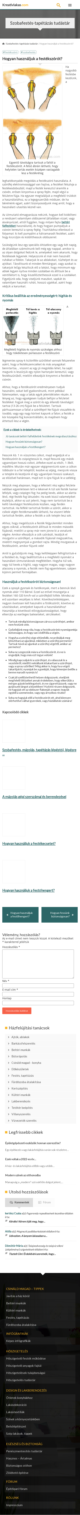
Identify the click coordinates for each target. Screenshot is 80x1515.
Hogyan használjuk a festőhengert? (25, 447)
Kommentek (21, 1202)
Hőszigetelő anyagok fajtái (23, 1365)
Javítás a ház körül (18, 1296)
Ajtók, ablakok (20, 1037)
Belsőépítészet (16, 1426)
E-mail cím (10, 989)
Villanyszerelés (20, 1114)
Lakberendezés (20, 1101)
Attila (8, 1231)
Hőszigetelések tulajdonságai (25, 1373)
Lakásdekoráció (16, 1405)
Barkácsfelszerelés (23, 1043)
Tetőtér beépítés (22, 1107)
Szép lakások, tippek (19, 1433)
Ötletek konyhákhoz (19, 1397)
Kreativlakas (15, 5)
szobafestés (29, 52)
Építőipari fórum (16, 1489)
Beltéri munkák (20, 1050)
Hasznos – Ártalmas (19, 1458)
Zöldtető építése (17, 1472)
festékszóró (11, 52)
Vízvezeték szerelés (23, 1120)
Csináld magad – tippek (25, 1289)
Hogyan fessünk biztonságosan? (24, 441)
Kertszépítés (19, 1088)
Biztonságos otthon (19, 1465)
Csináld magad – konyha (26, 1062)
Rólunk (12, 1497)
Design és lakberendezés (26, 1390)
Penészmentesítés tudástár (24, 1451)
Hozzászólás (11, 947)
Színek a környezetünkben (23, 1419)
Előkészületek (20, 1069)
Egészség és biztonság (24, 1444)
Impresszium (14, 1505)
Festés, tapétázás (22, 1075)
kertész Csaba (13, 1213)
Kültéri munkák (20, 1095)
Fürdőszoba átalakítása (26, 1082)
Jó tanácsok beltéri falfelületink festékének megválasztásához (41, 436)
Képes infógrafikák (18, 1341)
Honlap (6, 998)
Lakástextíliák (15, 1412)
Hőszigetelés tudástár (20, 1380)
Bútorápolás (19, 1056)
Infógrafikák (17, 1333)
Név (5, 981)
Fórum (47, 1202)
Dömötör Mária (14, 1245)
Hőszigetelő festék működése (26, 1358)
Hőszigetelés (17, 1351)
